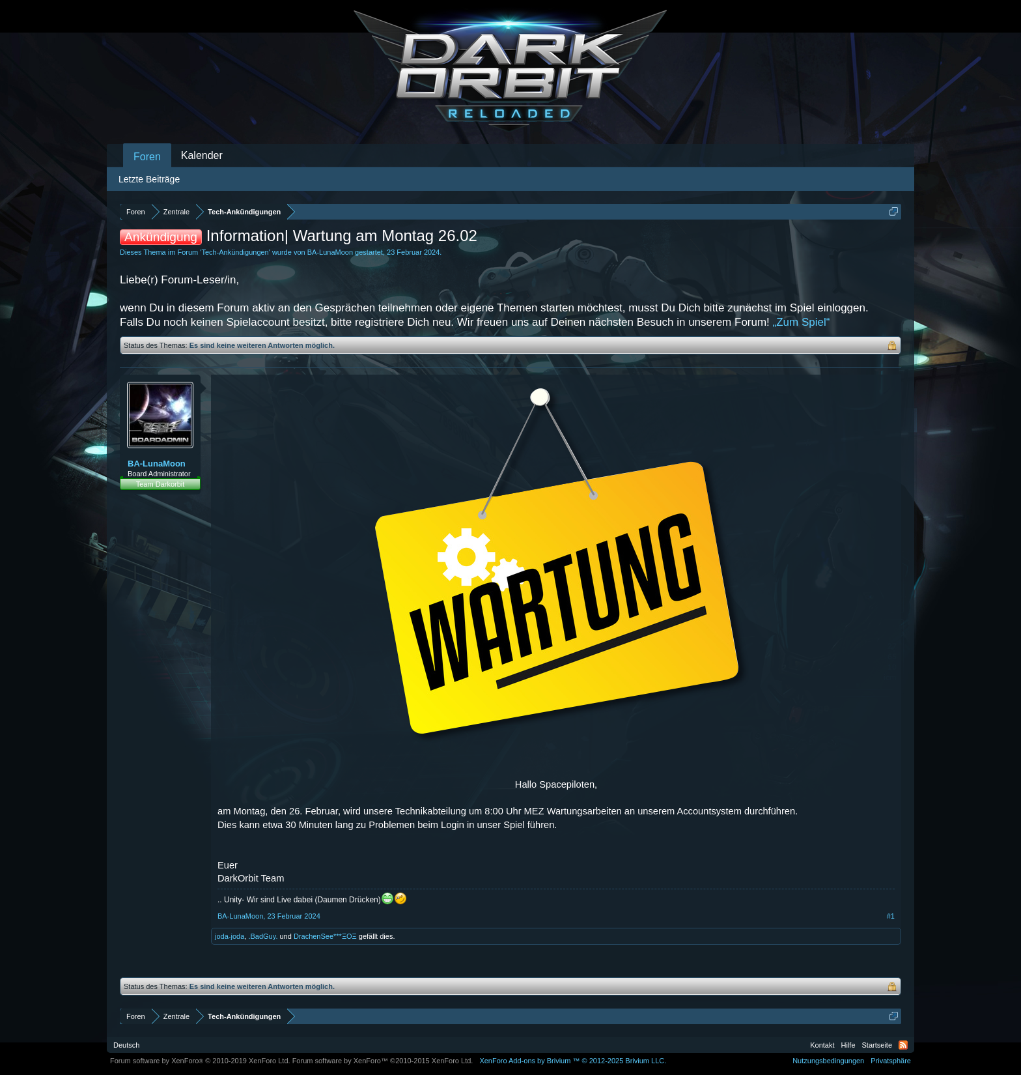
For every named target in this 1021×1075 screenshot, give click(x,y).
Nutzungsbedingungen (828, 1061)
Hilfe (848, 1045)
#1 (891, 916)
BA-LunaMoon (330, 252)
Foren (147, 156)
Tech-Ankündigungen (234, 252)
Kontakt (822, 1045)
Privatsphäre (891, 1061)
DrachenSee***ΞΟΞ (325, 936)
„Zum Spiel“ (801, 322)
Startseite (877, 1045)
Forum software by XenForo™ (382, 1061)
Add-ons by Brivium (572, 1061)
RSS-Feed (903, 1045)
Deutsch (126, 1045)
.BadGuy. (262, 936)
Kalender (202, 155)
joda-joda (229, 936)
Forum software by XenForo (200, 1061)
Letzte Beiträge (149, 179)
